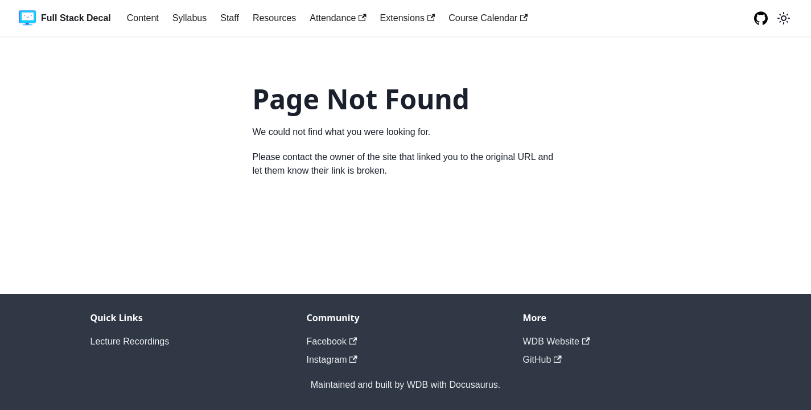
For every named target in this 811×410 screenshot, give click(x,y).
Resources (274, 18)
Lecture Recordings (130, 341)
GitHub (542, 359)
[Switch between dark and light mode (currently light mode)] (784, 18)
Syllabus (189, 18)
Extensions (407, 18)
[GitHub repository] (761, 18)
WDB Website (556, 341)
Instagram (332, 359)
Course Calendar (488, 18)
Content (143, 18)
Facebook (332, 341)
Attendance (338, 18)
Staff (229, 18)
